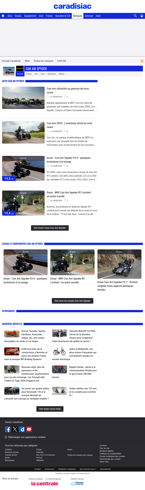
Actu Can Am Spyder (13, 81)
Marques (77, 15)
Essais (18, 15)
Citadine (8, 449)
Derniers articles (12, 324)
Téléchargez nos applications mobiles (27, 437)
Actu (10, 15)
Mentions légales (107, 451)
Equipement (30, 15)
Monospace (9, 460)
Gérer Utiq (104, 462)
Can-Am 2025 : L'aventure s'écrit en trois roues (69, 125)
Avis (41, 15)
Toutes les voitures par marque (80, 455)
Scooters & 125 (62, 15)
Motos (69, 449)
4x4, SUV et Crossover (45, 455)
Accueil (20, 74)
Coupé (38, 449)
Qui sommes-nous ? (88, 469)
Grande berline (11, 455)
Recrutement (105, 469)
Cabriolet (39, 452)
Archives (103, 445)
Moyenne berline (12, 452)
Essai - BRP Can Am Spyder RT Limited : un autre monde (69, 194)
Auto (98, 15)
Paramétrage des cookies (110, 459)
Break (7, 458)
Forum (49, 15)
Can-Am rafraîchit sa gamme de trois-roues (68, 90)
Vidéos (61, 74)
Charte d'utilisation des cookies (112, 456)
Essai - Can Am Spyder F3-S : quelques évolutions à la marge (68, 159)
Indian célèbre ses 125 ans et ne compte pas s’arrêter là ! (83, 392)
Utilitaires (40, 460)
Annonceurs (49, 469)
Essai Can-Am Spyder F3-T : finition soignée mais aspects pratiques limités (117, 286)
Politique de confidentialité (110, 454)
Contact (37, 469)
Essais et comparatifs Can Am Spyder (22, 243)
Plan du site (104, 448)
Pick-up (39, 458)
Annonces (52, 74)
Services (89, 15)
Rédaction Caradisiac (67, 469)
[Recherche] (135, 16)
